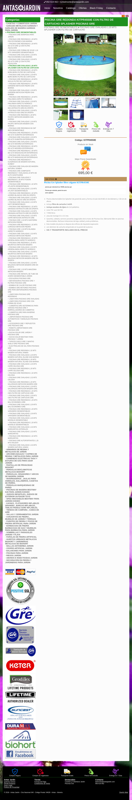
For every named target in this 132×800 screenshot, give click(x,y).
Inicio (47, 8)
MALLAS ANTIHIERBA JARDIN (19, 546)
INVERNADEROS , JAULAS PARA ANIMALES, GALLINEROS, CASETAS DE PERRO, (21, 481)
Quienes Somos (9, 782)
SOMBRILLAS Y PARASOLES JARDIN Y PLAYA (18, 533)
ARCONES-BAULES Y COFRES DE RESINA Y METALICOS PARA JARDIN (21, 455)
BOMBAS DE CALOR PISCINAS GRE (22, 285)
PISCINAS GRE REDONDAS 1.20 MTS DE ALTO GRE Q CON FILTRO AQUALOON (22, 46)
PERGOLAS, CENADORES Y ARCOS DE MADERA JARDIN (22, 475)
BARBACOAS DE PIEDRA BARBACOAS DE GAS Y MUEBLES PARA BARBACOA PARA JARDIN (20, 528)
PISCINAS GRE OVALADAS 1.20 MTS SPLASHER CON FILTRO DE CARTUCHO (80, 28)
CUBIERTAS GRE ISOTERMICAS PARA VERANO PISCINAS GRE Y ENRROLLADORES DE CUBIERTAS (23, 308)
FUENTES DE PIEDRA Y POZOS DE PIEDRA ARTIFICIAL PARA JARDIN (21, 522)
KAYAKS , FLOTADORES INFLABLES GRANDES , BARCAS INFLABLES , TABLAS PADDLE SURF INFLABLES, (22, 505)
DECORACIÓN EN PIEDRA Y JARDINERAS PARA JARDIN (18, 561)
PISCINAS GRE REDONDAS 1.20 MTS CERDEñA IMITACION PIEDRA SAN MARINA (22, 86)
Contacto (111, 8)
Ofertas (83, 8)
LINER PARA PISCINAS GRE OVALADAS (24, 299)
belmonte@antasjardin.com (74, 2)
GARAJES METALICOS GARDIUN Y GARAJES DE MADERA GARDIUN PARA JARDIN (21, 28)
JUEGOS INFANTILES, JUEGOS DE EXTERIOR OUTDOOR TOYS (21, 495)
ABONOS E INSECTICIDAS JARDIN (21, 558)
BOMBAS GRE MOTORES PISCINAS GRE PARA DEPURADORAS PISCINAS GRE (22, 290)
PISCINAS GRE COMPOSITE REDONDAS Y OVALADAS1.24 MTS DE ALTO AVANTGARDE (22, 173)
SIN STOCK (51, 179)
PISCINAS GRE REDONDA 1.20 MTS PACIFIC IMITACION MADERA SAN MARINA (22, 117)
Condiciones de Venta (42, 784)
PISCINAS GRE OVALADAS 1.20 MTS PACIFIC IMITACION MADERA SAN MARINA (22, 124)
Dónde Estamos (9, 784)
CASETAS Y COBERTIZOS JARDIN (21, 23)
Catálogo (71, 8)
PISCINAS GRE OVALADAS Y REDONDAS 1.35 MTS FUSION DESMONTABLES (19, 180)
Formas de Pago (40, 782)
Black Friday (96, 8)
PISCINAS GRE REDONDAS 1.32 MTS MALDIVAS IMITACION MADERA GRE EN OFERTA (23, 258)
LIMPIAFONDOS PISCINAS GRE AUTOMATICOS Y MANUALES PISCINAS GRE (23, 319)
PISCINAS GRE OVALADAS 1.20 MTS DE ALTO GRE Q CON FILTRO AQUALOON (22, 61)
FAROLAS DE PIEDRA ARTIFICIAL (21, 537)
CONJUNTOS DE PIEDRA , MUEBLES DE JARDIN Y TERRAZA (20, 518)
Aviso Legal (8, 785)
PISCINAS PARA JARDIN (17, 553)
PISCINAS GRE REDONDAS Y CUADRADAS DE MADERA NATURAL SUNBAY (21, 162)
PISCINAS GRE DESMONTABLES (60, 27)
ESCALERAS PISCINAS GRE (20, 278)
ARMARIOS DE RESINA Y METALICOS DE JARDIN (17, 450)
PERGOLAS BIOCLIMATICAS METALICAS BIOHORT (18, 471)
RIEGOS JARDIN (13, 555)
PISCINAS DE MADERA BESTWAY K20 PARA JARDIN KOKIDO (20, 491)
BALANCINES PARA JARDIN (19, 551)
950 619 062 (50, 2)
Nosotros (58, 8)
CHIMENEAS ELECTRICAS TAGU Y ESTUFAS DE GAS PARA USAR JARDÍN (21, 460)
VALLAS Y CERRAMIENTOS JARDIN (22, 514)
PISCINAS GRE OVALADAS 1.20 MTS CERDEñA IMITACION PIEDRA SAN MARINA (22, 92)
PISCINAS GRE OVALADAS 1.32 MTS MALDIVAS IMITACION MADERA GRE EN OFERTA (23, 265)
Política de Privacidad (11, 787)
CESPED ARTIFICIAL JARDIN (19, 548)
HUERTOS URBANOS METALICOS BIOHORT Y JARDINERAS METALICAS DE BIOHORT (21, 541)
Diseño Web (123, 792)
